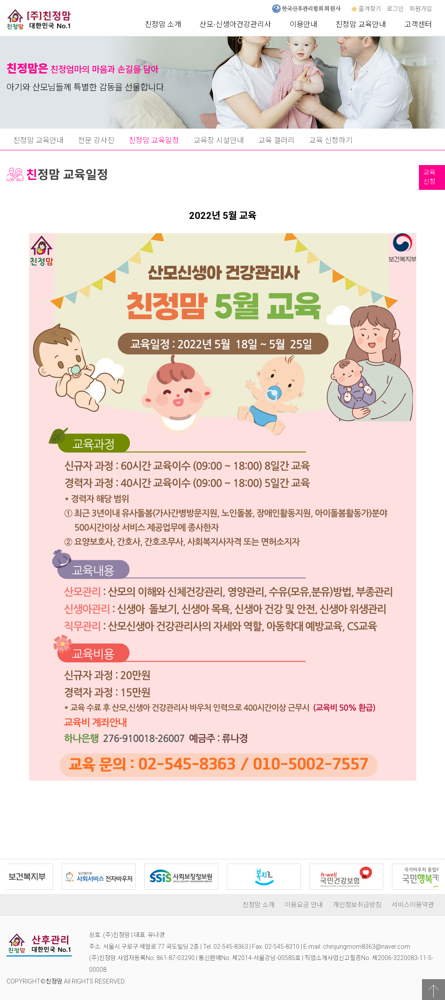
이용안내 (303, 24)
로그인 (395, 8)
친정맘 (54, 981)
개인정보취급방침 (357, 905)
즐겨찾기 (366, 8)
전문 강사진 (96, 140)
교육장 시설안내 (218, 140)
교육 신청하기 (330, 140)
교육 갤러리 (276, 140)
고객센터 (418, 24)
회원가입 (420, 8)
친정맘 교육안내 (360, 24)
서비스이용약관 (413, 905)
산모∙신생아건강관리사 (235, 24)
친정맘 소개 (163, 24)
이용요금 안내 (304, 905)
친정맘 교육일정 (154, 140)
